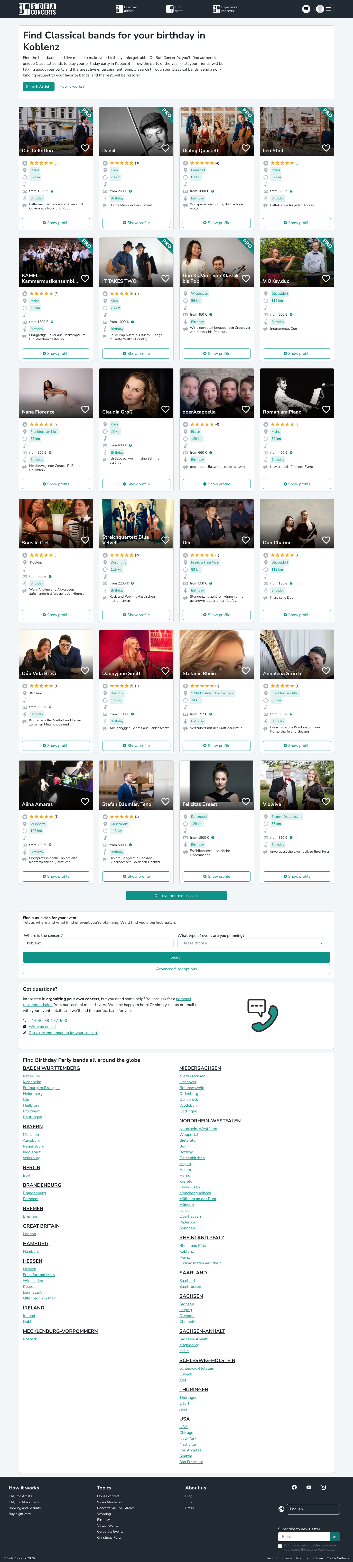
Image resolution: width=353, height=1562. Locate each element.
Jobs (188, 1502)
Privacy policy (291, 1558)
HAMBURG (35, 1243)
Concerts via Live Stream (116, 1508)
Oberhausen (190, 1216)
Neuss (185, 1210)
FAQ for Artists (20, 1496)
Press (189, 1508)
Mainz (184, 1257)
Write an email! (42, 1026)
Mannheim (32, 1082)
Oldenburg (188, 1093)
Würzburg (31, 1158)
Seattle (185, 1456)
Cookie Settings (338, 1558)
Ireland (29, 1315)
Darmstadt (32, 1292)
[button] (324, 9)
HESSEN (32, 1261)
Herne (184, 1175)
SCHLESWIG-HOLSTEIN (207, 1360)
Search (176, 957)
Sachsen (186, 1304)
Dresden (187, 1315)
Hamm (185, 1169)
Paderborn (188, 1222)
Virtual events (107, 1525)
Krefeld (185, 1181)
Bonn (184, 1146)
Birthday (103, 1519)
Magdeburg (189, 1345)
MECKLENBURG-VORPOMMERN (60, 1331)
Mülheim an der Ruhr (197, 1199)
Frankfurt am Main (39, 1275)
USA (184, 1419)
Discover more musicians (177, 895)
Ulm (26, 1099)
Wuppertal (188, 1134)
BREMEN (33, 1208)
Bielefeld (187, 1140)
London (29, 1234)
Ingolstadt (32, 1152)
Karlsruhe (31, 1076)
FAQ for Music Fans (24, 1502)
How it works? (71, 86)
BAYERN (33, 1126)
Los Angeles (190, 1450)
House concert (108, 1496)
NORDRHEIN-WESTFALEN (210, 1121)
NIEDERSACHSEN (200, 1068)
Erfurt (184, 1403)
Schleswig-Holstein (196, 1368)
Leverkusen (189, 1187)
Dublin (29, 1321)
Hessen (29, 1269)
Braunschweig (191, 1088)
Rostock (30, 1339)
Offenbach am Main (39, 1298)
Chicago (186, 1432)
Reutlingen (32, 1117)
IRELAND (33, 1308)
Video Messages (109, 1502)
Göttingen (188, 1111)
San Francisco (191, 1462)
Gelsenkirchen (192, 1158)
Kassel (29, 1286)
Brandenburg (34, 1193)
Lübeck (185, 1374)
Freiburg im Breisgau (41, 1088)
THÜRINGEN (193, 1389)
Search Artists (38, 86)
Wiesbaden (33, 1280)
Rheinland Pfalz (193, 1245)
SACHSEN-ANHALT (202, 1331)
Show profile (58, 223)
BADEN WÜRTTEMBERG (51, 1068)
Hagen (185, 1164)
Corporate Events (110, 1531)
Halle (184, 1351)
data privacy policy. (321, 1549)
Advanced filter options (176, 969)
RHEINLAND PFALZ (201, 1237)
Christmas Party (109, 1537)
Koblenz (186, 1251)
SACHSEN (191, 1296)
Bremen (30, 1216)
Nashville (187, 1444)
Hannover (187, 1082)
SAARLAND (193, 1273)
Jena (183, 1409)
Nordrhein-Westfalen (198, 1128)
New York (187, 1438)
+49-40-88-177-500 (48, 1020)
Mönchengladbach (195, 1193)
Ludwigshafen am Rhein (200, 1263)
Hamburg (31, 1251)
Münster (186, 1204)
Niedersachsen (192, 1076)
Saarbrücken (190, 1286)
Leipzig (185, 1310)
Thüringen (188, 1397)
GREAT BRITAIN (41, 1226)
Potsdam (30, 1199)
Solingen (187, 1228)
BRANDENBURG (42, 1185)
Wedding (104, 1514)
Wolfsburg (188, 1105)
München (31, 1134)
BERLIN (31, 1167)
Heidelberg (33, 1093)
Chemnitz (187, 1321)
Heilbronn (31, 1105)
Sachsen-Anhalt (193, 1339)
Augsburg (31, 1140)
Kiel (182, 1380)
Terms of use (314, 1558)
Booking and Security (25, 1508)
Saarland (187, 1280)
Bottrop (186, 1152)
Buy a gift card (20, 1514)
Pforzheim (32, 1111)
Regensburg (33, 1146)
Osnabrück (188, 1099)
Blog (188, 1496)
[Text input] (304, 1536)
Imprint (272, 1558)
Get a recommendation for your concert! (63, 1032)
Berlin (28, 1175)
